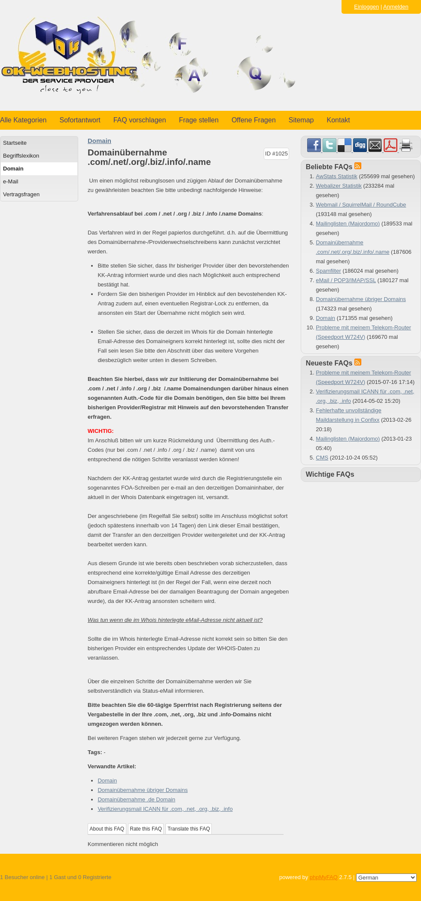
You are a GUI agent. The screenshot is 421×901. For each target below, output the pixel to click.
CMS (322, 457)
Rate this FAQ (146, 829)
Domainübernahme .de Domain (136, 799)
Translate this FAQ (189, 829)
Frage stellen (199, 120)
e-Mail (10, 181)
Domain (13, 168)
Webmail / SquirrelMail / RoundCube (361, 204)
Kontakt (338, 120)
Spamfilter (328, 271)
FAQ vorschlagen (139, 120)
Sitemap (301, 120)
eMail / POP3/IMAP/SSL (346, 280)
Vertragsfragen (21, 194)
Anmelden (396, 6)
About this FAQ (107, 829)
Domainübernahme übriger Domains (143, 790)
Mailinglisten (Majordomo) (348, 223)
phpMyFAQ (324, 877)
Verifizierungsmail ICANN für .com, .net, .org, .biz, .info (165, 809)
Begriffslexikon (21, 155)
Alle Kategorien (23, 120)
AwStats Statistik (336, 176)
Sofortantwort (80, 120)
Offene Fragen (254, 120)
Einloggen (366, 6)
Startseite (15, 143)
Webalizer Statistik (339, 186)
